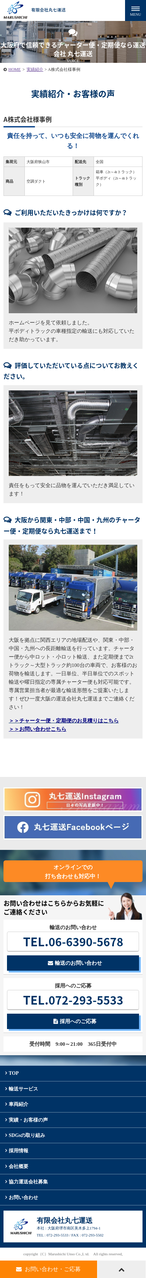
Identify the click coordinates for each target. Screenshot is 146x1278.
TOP (14, 1073)
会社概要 (18, 1166)
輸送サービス (23, 1089)
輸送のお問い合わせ (75, 963)
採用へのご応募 (74, 1021)
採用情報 (18, 1150)
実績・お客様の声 (28, 1120)
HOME (14, 69)
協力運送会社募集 (28, 1181)
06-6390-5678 (73, 941)
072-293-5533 (73, 999)
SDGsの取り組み (27, 1135)
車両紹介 (18, 1104)
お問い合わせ (23, 1197)
